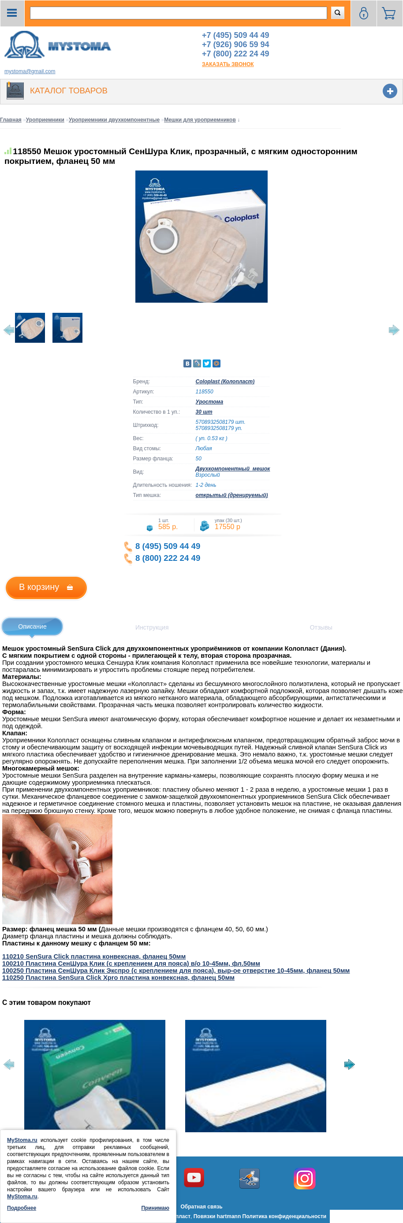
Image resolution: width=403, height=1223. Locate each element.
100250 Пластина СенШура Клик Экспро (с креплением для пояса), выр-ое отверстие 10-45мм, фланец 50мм (176, 970)
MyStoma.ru (22, 1140)
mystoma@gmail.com (30, 71)
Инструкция (151, 627)
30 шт (204, 412)
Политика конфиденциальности (285, 1216)
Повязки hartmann (217, 1216)
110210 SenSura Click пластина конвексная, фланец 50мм (94, 956)
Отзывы (321, 627)
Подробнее (21, 1208)
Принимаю (155, 1208)
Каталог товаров (69, 90)
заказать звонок (228, 64)
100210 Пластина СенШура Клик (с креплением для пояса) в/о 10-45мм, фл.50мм (131, 963)
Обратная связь (201, 1207)
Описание (32, 626)
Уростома (210, 402)
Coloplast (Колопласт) (225, 381)
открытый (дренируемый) (232, 495)
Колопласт (176, 1216)
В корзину (39, 587)
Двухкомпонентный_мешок (233, 469)
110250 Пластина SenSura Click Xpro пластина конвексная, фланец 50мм (118, 977)
